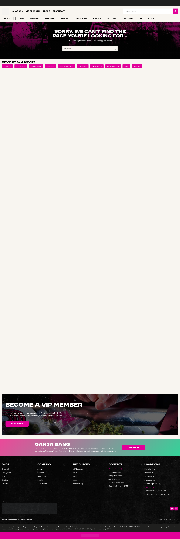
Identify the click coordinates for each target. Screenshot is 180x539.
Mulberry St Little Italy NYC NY (157, 494)
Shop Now (17, 11)
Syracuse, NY (149, 480)
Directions (41, 476)
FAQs (75, 473)
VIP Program (33, 11)
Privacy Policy (163, 519)
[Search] (175, 11)
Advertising (42, 484)
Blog (75, 476)
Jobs (75, 480)
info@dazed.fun (115, 476)
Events (40, 480)
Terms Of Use (173, 519)
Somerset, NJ (149, 476)
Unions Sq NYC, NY (152, 484)
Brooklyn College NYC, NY (155, 490)
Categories (6, 473)
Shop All (5, 469)
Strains (5, 480)
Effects (4, 476)
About (46, 11)
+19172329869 (115, 472)
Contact (40, 473)
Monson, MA (149, 473)
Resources (59, 11)
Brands (5, 484)
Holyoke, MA (149, 469)
